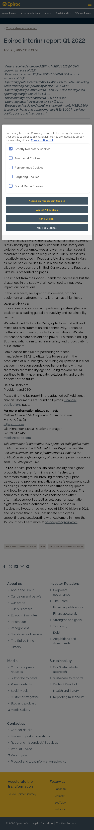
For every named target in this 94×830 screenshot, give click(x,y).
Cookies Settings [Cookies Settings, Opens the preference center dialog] (47, 227)
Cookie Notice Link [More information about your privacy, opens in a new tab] (42, 140)
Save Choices (47, 218)
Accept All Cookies (47, 209)
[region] (47, 182)
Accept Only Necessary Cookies (47, 200)
